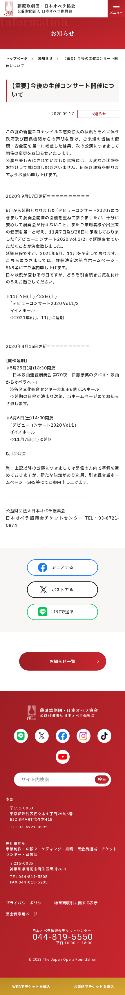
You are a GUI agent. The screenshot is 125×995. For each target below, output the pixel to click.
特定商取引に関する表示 (76, 903)
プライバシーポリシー (26, 903)
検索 (102, 780)
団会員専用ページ (22, 914)
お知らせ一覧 (62, 662)
